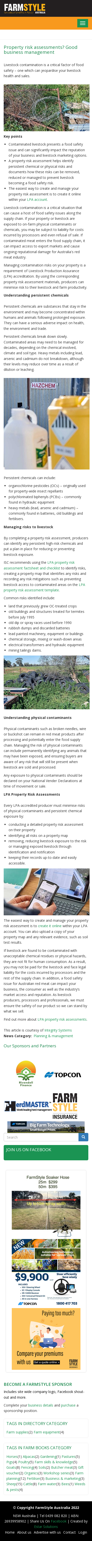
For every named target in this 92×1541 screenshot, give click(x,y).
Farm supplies (17, 1432)
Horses (12, 1456)
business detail (40, 1405)
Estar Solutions (46, 1526)
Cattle (28, 1484)
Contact (69, 1532)
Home (10, 1532)
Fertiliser (33, 1478)
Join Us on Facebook (28, 1149)
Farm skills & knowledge (54, 1462)
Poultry (23, 1462)
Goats (11, 1467)
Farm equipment (47, 1432)
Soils (42, 1467)
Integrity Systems (58, 1030)
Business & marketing (62, 1478)
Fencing (27, 1467)
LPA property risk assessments (62, 1019)
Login (82, 1532)
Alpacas (29, 1456)
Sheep (11, 1484)
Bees (65, 1484)
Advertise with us (47, 1532)
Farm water (47, 1484)
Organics (31, 1473)
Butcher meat (62, 1467)
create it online (50, 925)
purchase (68, 1405)
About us (24, 1532)
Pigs (9, 1462)
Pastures (69, 1456)
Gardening (48, 1456)
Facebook (59, 1521)
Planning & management (53, 1036)
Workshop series (56, 1473)
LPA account (36, 199)
